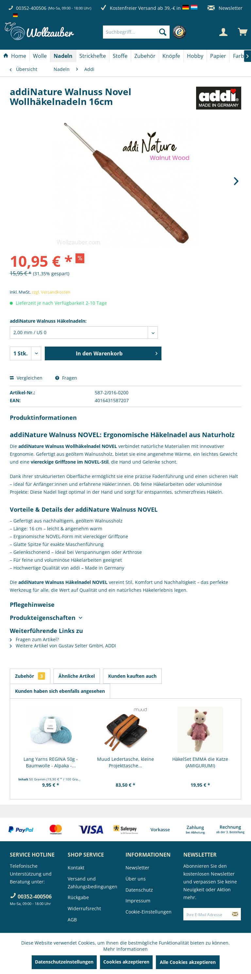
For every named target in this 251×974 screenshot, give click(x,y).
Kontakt (76, 867)
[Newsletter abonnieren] (235, 914)
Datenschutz (139, 890)
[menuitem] (146, 32)
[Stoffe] (120, 56)
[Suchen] (163, 32)
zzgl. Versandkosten (51, 292)
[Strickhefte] (92, 56)
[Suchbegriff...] (136, 32)
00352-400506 (31, 8)
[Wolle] (40, 56)
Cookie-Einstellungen (149, 912)
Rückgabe (78, 897)
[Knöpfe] (171, 56)
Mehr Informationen (125, 949)
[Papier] (218, 56)
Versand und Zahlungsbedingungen (92, 883)
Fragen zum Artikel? (34, 639)
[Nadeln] (63, 56)
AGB (72, 919)
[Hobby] (195, 56)
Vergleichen (26, 378)
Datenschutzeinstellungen (64, 962)
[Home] (14, 56)
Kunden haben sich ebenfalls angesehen (60, 691)
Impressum (138, 900)
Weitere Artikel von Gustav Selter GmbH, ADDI (63, 645)
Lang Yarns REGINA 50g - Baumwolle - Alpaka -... (51, 762)
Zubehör (30, 676)
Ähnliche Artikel (77, 676)
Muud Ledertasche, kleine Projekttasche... (125, 762)
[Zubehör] (145, 56)
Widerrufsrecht (84, 908)
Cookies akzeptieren (126, 962)
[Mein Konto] (223, 32)
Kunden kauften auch (132, 676)
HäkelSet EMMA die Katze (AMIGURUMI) (200, 762)
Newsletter (225, 8)
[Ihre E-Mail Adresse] (206, 914)
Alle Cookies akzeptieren (188, 962)
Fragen (66, 378)
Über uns (136, 879)
